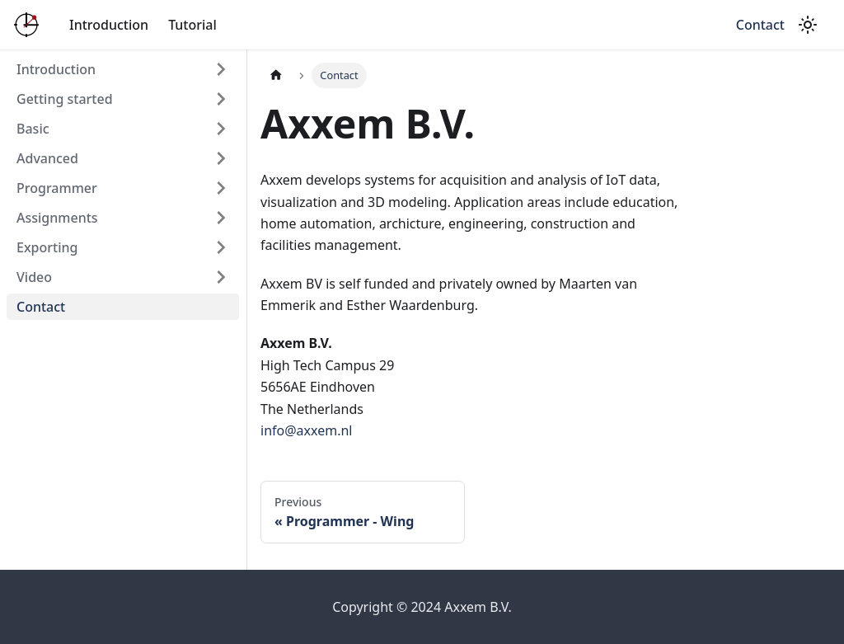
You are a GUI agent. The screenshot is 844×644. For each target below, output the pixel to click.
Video (34, 277)
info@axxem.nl (306, 430)
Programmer (56, 188)
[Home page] (276, 75)
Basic (32, 129)
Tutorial (192, 25)
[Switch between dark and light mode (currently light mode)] (808, 25)
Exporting (46, 247)
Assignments (57, 218)
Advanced (47, 158)
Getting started (64, 99)
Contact (760, 25)
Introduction (108, 25)
